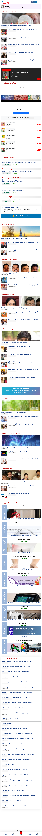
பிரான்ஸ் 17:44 (5, 683)
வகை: (21, 123)
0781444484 (6, 173)
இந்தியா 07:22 (4, 807)
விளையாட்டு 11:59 (5, 750)
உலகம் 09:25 (4, 786)
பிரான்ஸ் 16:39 (5, 688)
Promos (13, 834)
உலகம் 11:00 (4, 766)
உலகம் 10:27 (4, 776)
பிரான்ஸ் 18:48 (5, 673)
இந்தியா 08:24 (5, 791)
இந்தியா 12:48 (4, 740)
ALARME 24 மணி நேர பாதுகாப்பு (24, 552)
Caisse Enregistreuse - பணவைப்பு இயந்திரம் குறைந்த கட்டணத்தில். (24, 602)
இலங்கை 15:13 (5, 704)
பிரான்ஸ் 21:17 (5, 662)
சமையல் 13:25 (5, 724)
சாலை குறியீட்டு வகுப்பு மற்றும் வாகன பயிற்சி (24, 653)
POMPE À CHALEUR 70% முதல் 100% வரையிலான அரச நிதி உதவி (24, 519)
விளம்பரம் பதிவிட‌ (21, 216)
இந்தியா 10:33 (4, 771)
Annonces (5, 834)
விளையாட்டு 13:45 (5, 719)
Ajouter (21, 834)
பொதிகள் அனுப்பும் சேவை (24, 636)
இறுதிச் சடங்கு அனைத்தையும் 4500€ (24, 586)
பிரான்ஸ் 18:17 (5, 678)
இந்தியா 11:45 (4, 760)
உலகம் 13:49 (4, 714)
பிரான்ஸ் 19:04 (5, 668)
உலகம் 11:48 (4, 755)
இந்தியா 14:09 (4, 709)
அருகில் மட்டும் (15, 123)
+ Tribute (38, 79)
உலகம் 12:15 (4, 745)
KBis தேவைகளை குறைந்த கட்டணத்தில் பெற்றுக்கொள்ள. (24, 535)
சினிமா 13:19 (4, 729)
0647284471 (24, 575)
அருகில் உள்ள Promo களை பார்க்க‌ (21, 119)
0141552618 (6, 183)
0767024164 (6, 164)
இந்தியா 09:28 (5, 781)
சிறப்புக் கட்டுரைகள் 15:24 (6, 699)
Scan (37, 834)
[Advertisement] (21, 819)
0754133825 (24, 625)
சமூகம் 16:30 (4, 693)
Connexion (34, 2)
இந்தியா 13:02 (4, 735)
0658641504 (6, 201)
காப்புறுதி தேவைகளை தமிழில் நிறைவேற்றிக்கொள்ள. (24, 569)
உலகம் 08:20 (4, 797)
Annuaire (29, 834)
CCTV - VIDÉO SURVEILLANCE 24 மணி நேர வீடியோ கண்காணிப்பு (24, 619)
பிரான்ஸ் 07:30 (5, 802)
